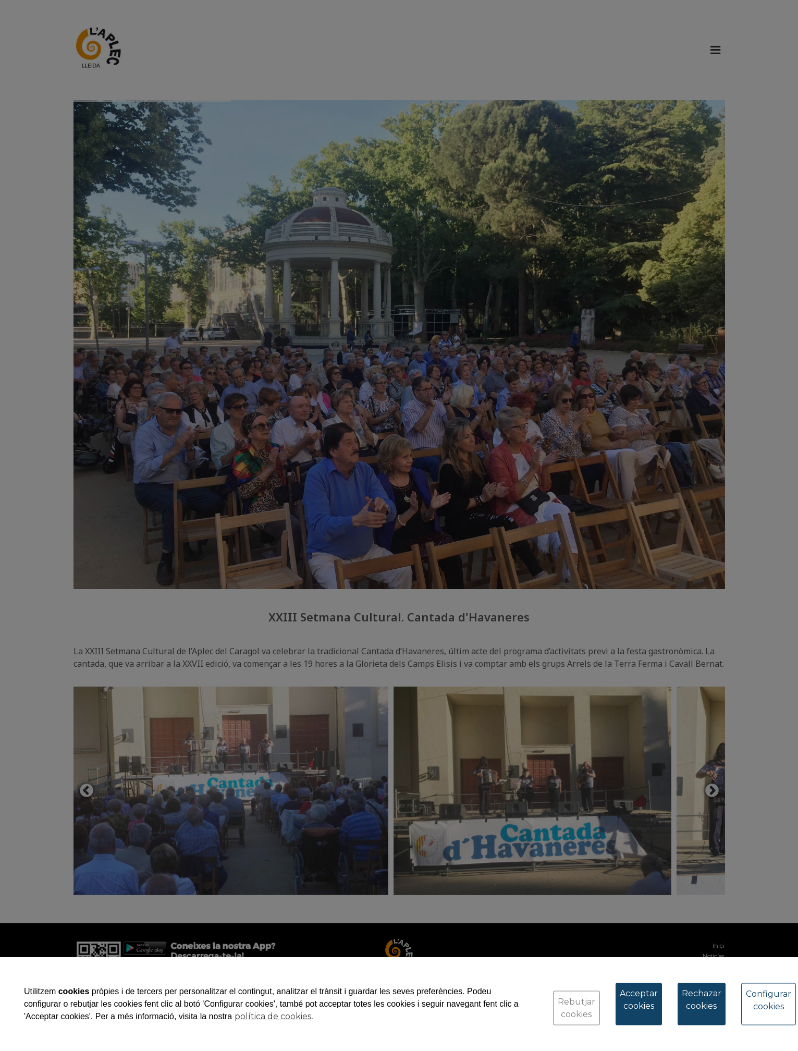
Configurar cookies (768, 1000)
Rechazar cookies (701, 999)
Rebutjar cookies (576, 1008)
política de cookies (273, 1016)
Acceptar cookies (639, 999)
